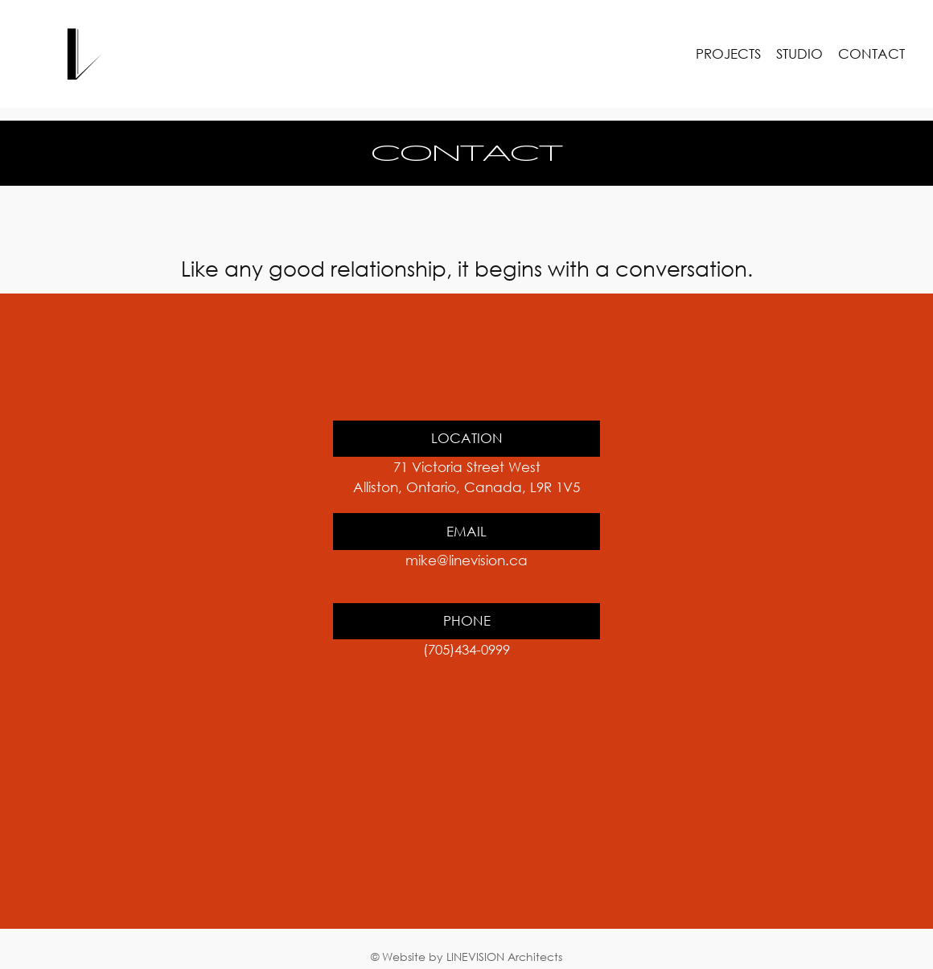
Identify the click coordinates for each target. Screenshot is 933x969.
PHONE (467, 620)
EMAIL (466, 531)
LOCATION (467, 437)
